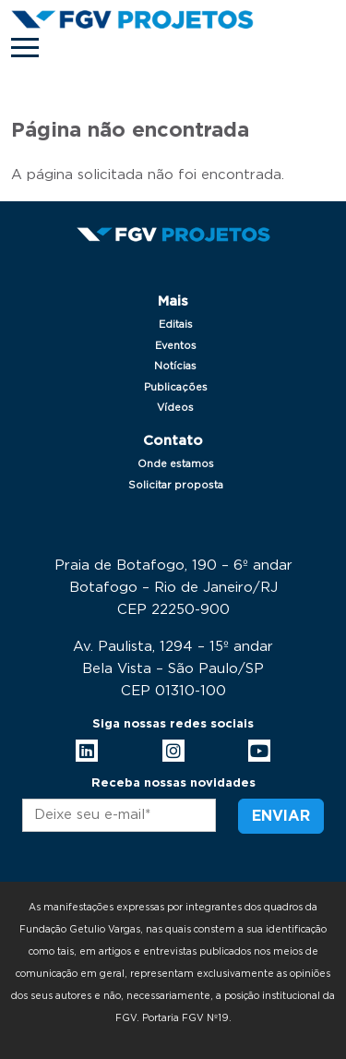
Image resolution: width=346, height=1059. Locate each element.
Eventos (176, 346)
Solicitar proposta (175, 485)
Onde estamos (175, 464)
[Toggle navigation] (25, 47)
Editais (176, 324)
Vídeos (175, 408)
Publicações (176, 387)
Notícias (175, 366)
